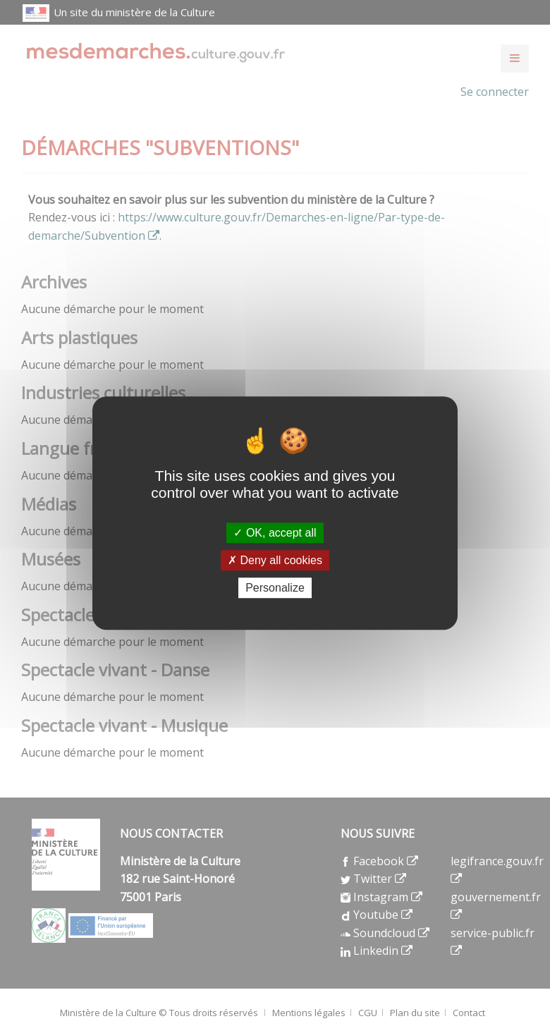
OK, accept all (274, 533)
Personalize (275, 588)
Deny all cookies (275, 560)
